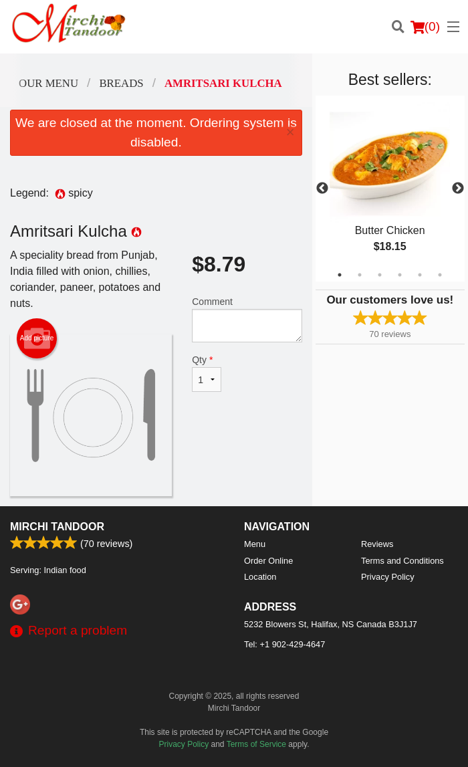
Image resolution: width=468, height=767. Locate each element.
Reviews (377, 544)
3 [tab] (379, 275)
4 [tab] (399, 275)
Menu (254, 544)
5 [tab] (420, 275)
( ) (425, 27)
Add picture (37, 338)
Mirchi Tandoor (57, 526)
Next (458, 188)
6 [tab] (440, 275)
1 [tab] (339, 275)
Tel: (284, 644)
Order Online (268, 561)
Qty (206, 373)
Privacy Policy (388, 577)
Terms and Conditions (402, 561)
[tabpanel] (390, 188)
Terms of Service (256, 744)
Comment (247, 319)
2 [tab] (359, 275)
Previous (322, 188)
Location (260, 577)
